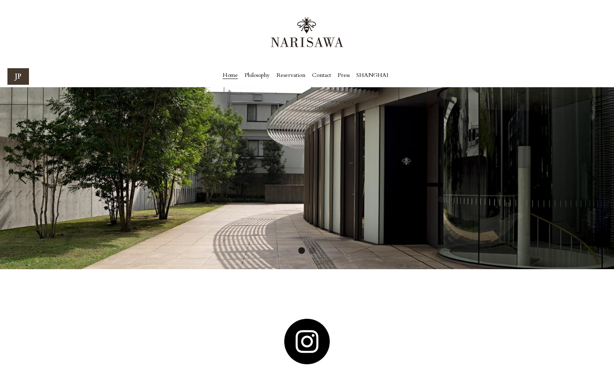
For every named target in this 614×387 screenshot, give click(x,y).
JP (18, 76)
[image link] (307, 341)
